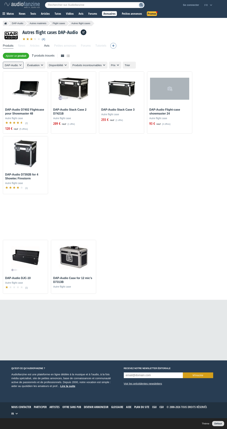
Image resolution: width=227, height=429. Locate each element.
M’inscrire (198, 375)
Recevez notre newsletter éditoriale (147, 368)
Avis (46, 45)
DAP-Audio (17, 23)
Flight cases (59, 23)
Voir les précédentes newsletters (143, 383)
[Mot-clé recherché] (94, 5)
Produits (8, 45)
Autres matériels (38, 23)
